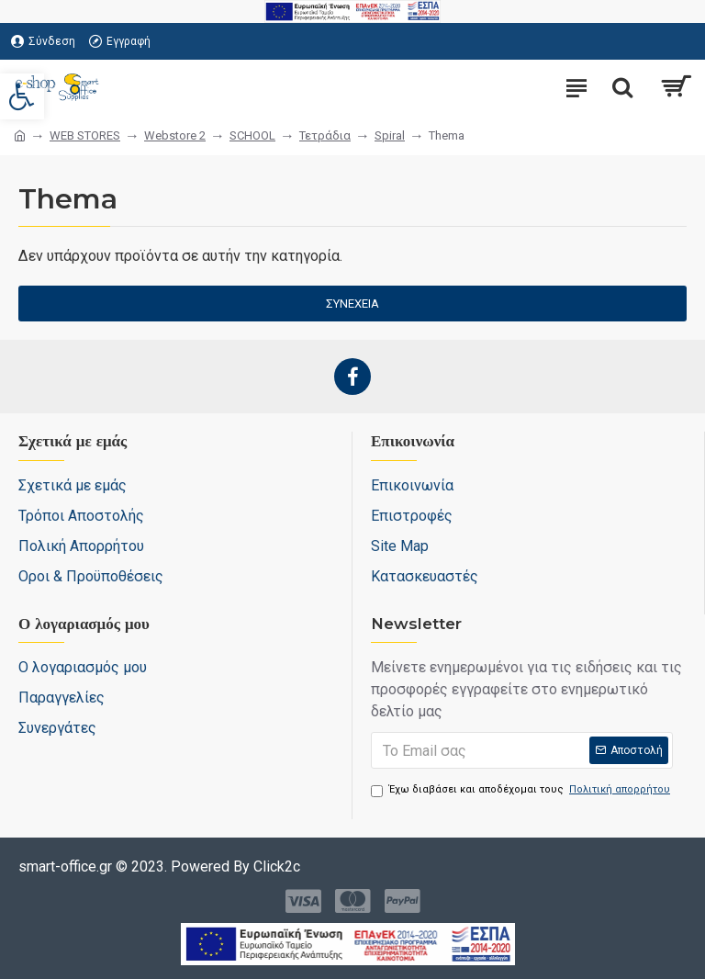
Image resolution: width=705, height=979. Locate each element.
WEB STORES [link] (85, 135)
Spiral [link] (390, 135)
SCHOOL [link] (252, 135)
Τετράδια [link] (325, 135)
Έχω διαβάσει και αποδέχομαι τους (522, 790)
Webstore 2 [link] (175, 135)
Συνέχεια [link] (352, 303)
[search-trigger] (622, 87)
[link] (22, 96)
